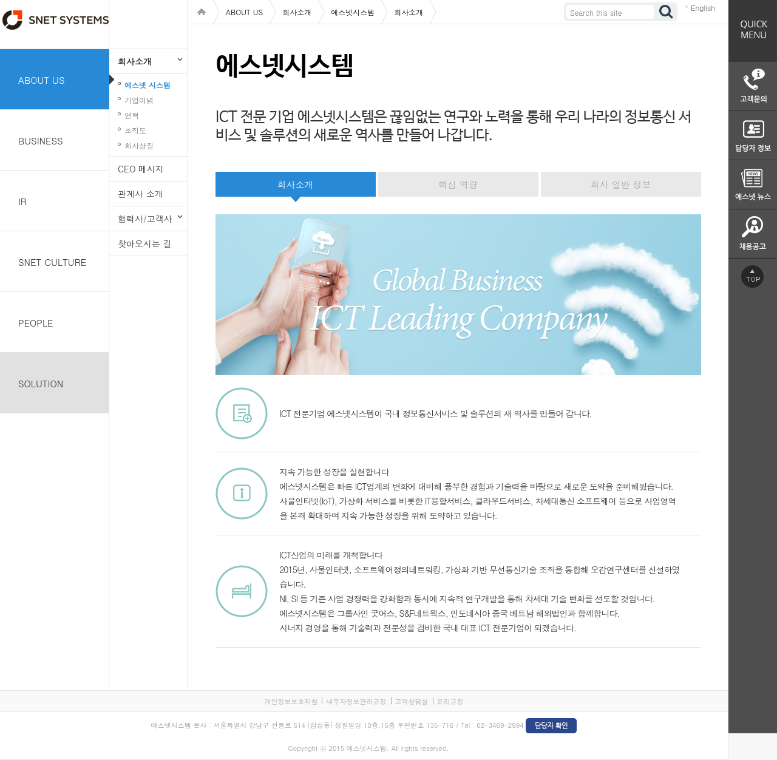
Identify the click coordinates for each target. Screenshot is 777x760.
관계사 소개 (140, 194)
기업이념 (139, 100)
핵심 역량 (458, 184)
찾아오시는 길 (145, 243)
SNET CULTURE (52, 262)
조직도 (135, 130)
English (703, 7)
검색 (666, 11)
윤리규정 (450, 701)
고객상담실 (412, 701)
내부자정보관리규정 (356, 701)
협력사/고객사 (145, 218)
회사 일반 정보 (620, 184)
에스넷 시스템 (147, 85)
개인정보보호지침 (290, 701)
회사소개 (135, 61)
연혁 (131, 115)
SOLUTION (40, 383)
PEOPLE (35, 322)
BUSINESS (40, 140)
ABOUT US (41, 79)
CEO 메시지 (141, 169)
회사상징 (139, 145)
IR (22, 201)
